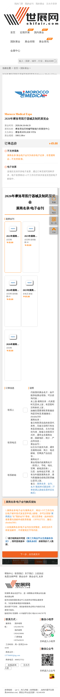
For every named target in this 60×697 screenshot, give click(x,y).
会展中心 (15, 50)
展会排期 (30, 41)
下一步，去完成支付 (30, 554)
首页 (12, 32)
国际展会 (15, 41)
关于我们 (29, 573)
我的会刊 (29, 4)
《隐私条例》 (31, 541)
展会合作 (23, 576)
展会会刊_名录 (36, 576)
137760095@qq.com (12, 655)
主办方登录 (51, 4)
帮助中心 (9, 573)
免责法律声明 (11, 576)
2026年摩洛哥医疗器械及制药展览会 (27, 118)
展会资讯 (44, 41)
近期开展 (25, 32)
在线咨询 (12, 665)
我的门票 (18, 4)
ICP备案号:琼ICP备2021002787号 (32, 613)
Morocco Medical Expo (18, 114)
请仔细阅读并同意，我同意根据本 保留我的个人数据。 (29, 541)
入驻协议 (39, 573)
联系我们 (19, 573)
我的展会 (40, 4)
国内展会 (39, 32)
